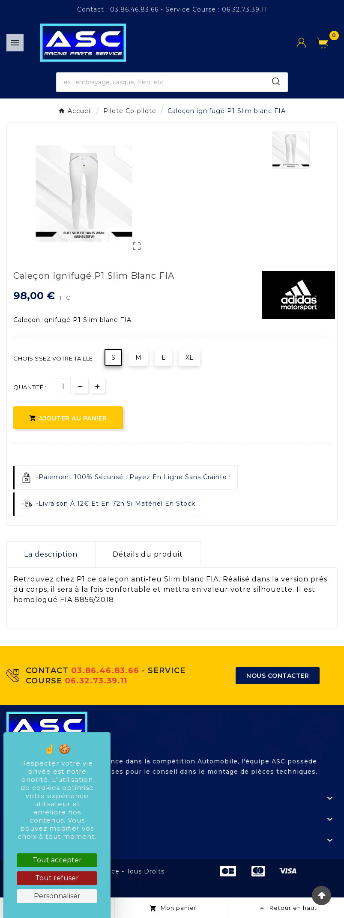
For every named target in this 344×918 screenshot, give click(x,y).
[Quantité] (63, 386)
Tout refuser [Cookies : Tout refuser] (57, 878)
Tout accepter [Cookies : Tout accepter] (57, 860)
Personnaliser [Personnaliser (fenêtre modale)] (57, 896)
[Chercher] (161, 82)
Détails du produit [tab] (148, 554)
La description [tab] (51, 554)
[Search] (276, 81)
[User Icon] (306, 43)
